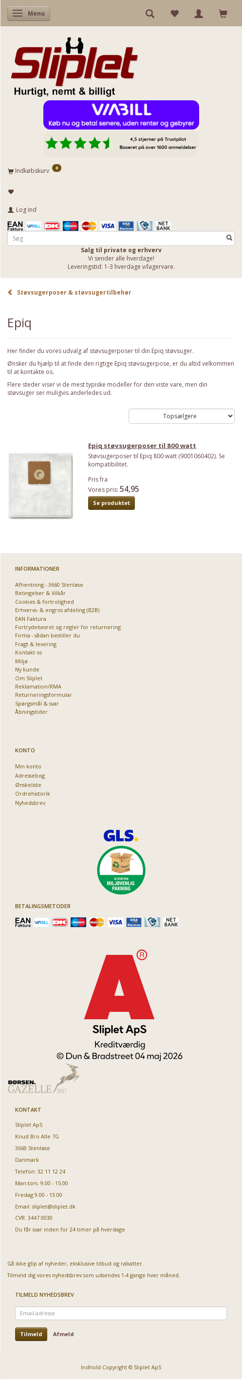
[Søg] (229, 238)
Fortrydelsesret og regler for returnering (68, 627)
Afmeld (63, 1334)
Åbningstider (31, 711)
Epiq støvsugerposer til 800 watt (142, 445)
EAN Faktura (30, 618)
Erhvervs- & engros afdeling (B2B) (57, 610)
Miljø (21, 661)
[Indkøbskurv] (121, 170)
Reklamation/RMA (38, 686)
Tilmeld (31, 1334)
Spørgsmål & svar (37, 703)
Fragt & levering (35, 644)
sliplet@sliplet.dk (53, 1206)
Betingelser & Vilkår (40, 592)
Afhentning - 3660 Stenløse (49, 584)
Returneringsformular (43, 694)
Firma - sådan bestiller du (47, 635)
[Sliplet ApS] (74, 64)
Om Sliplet (28, 678)
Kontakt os (28, 652)
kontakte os (36, 372)
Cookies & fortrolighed (44, 601)
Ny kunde (27, 669)
